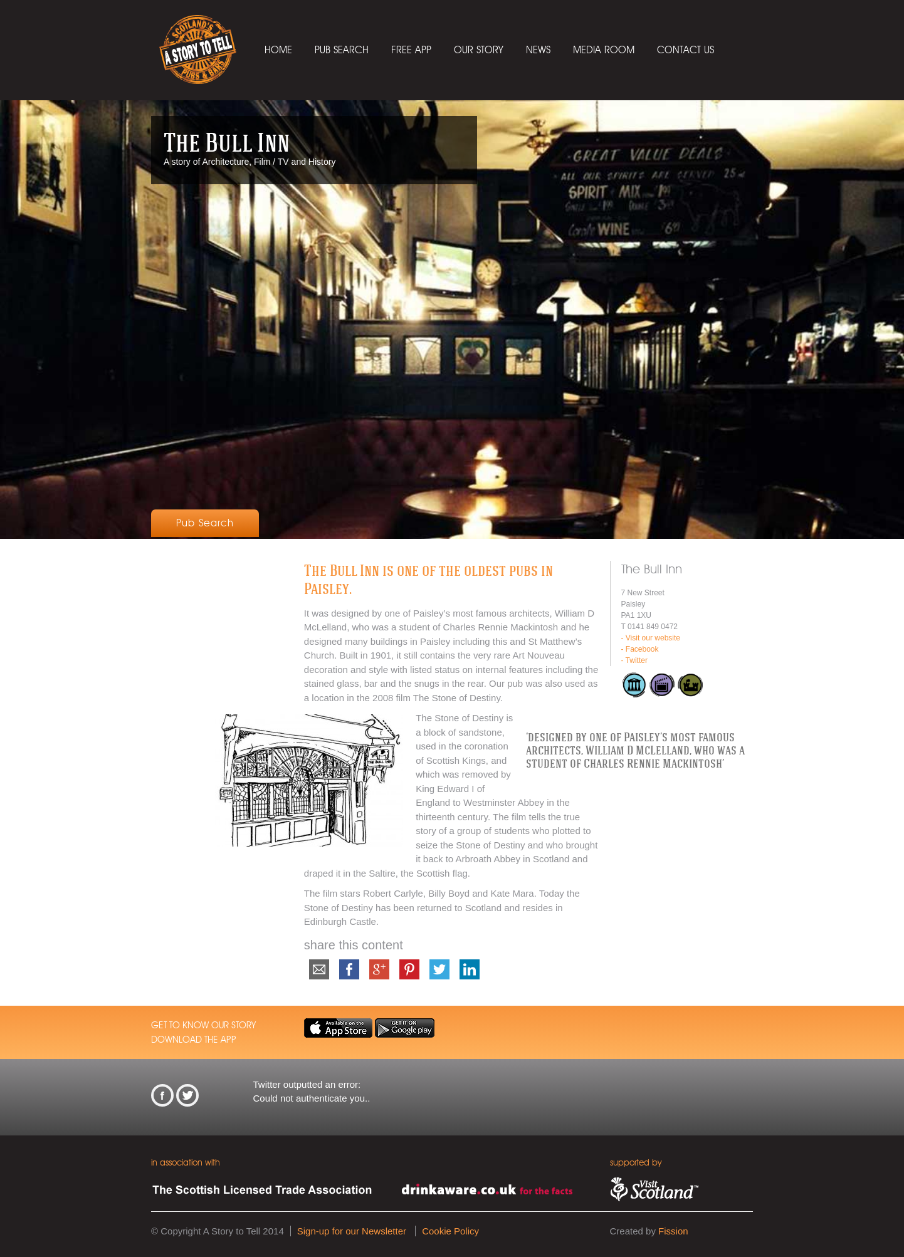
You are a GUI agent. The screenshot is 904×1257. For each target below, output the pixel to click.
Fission (673, 1231)
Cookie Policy (450, 1231)
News (538, 50)
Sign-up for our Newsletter (351, 1231)
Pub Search (342, 50)
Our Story (478, 50)
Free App (411, 50)
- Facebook (640, 649)
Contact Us (685, 50)
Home (278, 50)
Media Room (603, 50)
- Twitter (634, 660)
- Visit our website (650, 638)
